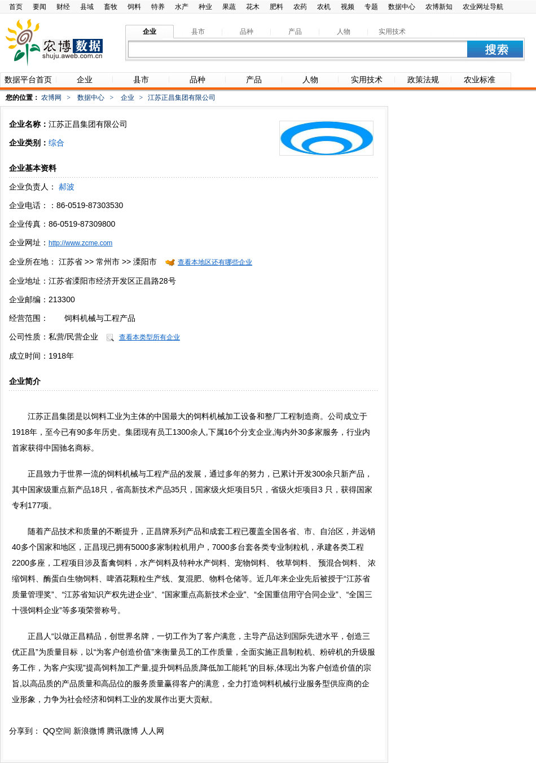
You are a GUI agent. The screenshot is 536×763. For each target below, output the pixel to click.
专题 (371, 7)
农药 (300, 7)
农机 (324, 7)
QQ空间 (57, 730)
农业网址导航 (483, 7)
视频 (347, 7)
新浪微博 (89, 730)
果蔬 (229, 7)
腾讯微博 (122, 730)
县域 (87, 7)
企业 (127, 98)
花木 (253, 7)
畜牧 (110, 7)
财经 (63, 7)
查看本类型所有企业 (149, 337)
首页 (16, 7)
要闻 (39, 7)
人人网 (152, 730)
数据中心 (401, 7)
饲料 (134, 7)
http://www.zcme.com (80, 243)
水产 (181, 7)
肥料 (276, 7)
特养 (158, 7)
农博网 (51, 98)
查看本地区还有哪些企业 (215, 262)
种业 (205, 7)
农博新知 (438, 7)
